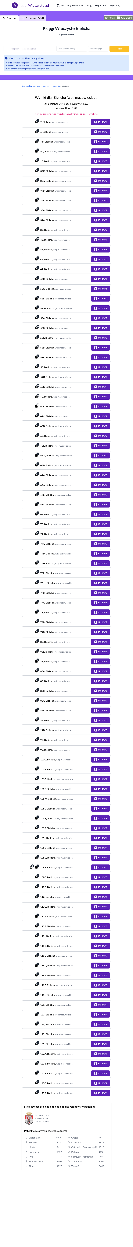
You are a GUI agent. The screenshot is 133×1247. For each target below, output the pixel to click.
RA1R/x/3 (100, 180)
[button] (100, 122)
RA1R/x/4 (100, 327)
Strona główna (28, 86)
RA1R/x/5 (100, 151)
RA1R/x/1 (100, 249)
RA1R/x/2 (100, 484)
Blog (89, 5)
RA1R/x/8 (100, 122)
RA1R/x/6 (100, 278)
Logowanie (100, 5)
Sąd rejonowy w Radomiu (48, 86)
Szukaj (119, 48)
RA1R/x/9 (100, 210)
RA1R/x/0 (100, 141)
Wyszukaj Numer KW (70, 5)
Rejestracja (115, 5)
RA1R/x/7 (100, 269)
